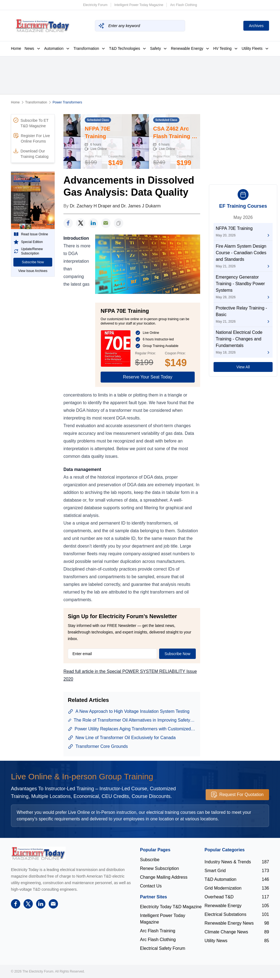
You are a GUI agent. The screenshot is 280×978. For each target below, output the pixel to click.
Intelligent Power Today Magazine (138, 5)
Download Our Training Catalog (30, 153)
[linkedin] (93, 223)
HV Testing (225, 48)
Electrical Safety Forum (162, 948)
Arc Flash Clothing (183, 5)
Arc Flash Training (157, 930)
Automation (57, 48)
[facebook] (68, 223)
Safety (159, 48)
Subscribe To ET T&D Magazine (30, 123)
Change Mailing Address (163, 877)
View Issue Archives (33, 271)
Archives (256, 26)
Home (16, 48)
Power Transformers (67, 102)
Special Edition (28, 242)
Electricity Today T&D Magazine (171, 906)
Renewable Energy (190, 48)
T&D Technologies (128, 48)
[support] (105, 223)
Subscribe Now (33, 262)
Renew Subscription (159, 868)
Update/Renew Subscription (28, 251)
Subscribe (149, 859)
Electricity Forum (95, 5)
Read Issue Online (30, 234)
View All (243, 367)
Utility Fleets (255, 48)
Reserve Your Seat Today (147, 377)
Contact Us (151, 886)
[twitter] (80, 223)
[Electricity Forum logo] (38, 853)
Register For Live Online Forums (31, 138)
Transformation (90, 48)
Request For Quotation (237, 795)
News (33, 48)
